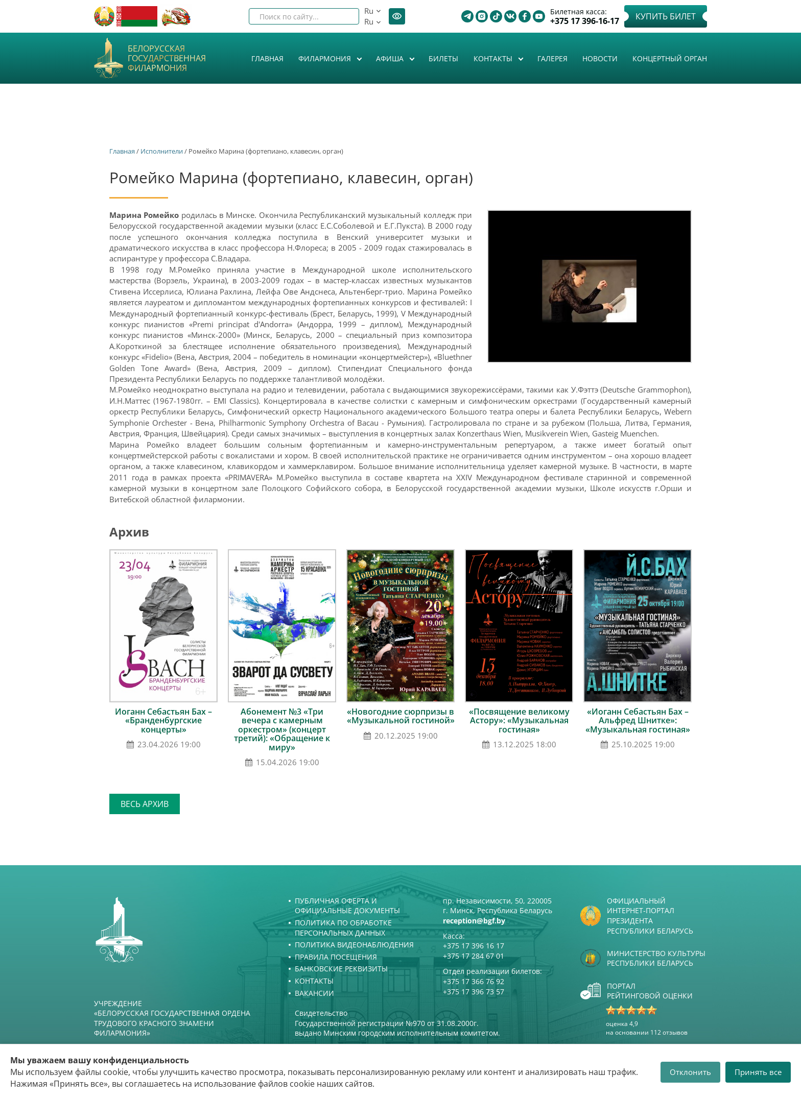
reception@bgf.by (474, 920)
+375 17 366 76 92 (473, 981)
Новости (600, 58)
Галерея (552, 58)
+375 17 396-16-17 (584, 21)
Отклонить (690, 1072)
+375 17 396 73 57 (473, 991)
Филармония (325, 58)
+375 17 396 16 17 (473, 945)
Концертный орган (669, 58)
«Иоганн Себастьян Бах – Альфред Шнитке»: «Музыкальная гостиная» (637, 720)
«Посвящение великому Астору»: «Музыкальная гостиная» (519, 720)
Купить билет (665, 16)
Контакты (494, 58)
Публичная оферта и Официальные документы (347, 906)
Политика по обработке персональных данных (343, 928)
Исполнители (161, 151)
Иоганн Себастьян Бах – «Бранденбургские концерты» (163, 720)
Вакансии (314, 993)
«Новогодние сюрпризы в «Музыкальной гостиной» (401, 716)
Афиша (391, 58)
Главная (267, 58)
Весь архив (145, 804)
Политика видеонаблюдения (354, 944)
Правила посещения (336, 957)
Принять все (758, 1072)
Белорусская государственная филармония (167, 59)
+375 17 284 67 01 (473, 956)
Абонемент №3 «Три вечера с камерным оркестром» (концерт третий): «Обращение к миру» (282, 729)
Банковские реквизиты (341, 968)
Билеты (443, 58)
